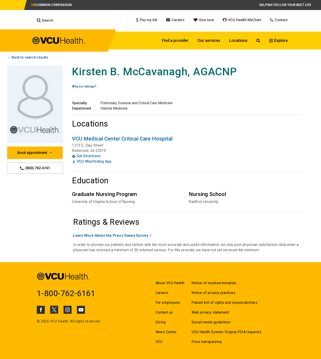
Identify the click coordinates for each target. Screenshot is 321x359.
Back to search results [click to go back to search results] (27, 57)
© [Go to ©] (38, 321)
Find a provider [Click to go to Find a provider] (175, 40)
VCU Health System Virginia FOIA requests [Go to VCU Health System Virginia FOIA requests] (226, 332)
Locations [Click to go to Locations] (238, 40)
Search (45, 20)
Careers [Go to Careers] (162, 293)
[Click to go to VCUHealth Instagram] (68, 310)
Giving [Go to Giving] (161, 322)
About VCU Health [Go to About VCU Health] (170, 283)
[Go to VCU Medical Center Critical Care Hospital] (122, 139)
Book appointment (35, 153)
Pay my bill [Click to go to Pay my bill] (146, 20)
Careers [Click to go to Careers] (175, 20)
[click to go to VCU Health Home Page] (58, 41)
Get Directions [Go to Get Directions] (89, 156)
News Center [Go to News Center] (166, 332)
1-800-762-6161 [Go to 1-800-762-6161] (66, 293)
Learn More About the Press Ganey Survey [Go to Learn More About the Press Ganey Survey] (112, 235)
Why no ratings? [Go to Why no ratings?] (84, 86)
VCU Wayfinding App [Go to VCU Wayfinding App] (94, 161)
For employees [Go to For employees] (168, 302)
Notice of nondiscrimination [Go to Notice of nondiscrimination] (213, 283)
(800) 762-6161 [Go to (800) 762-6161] (35, 168)
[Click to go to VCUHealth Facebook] (41, 310)
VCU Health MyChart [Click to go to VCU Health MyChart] (242, 20)
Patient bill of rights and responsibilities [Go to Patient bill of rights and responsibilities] (224, 302)
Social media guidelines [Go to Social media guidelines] (210, 322)
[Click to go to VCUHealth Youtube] (81, 310)
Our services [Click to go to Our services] (209, 40)
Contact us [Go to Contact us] (164, 312)
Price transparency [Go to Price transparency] (206, 342)
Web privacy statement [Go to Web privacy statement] (210, 312)
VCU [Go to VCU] (159, 342)
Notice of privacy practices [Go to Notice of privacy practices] (213, 293)
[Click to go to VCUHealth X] (54, 310)
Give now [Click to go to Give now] (203, 20)
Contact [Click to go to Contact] (279, 20)
